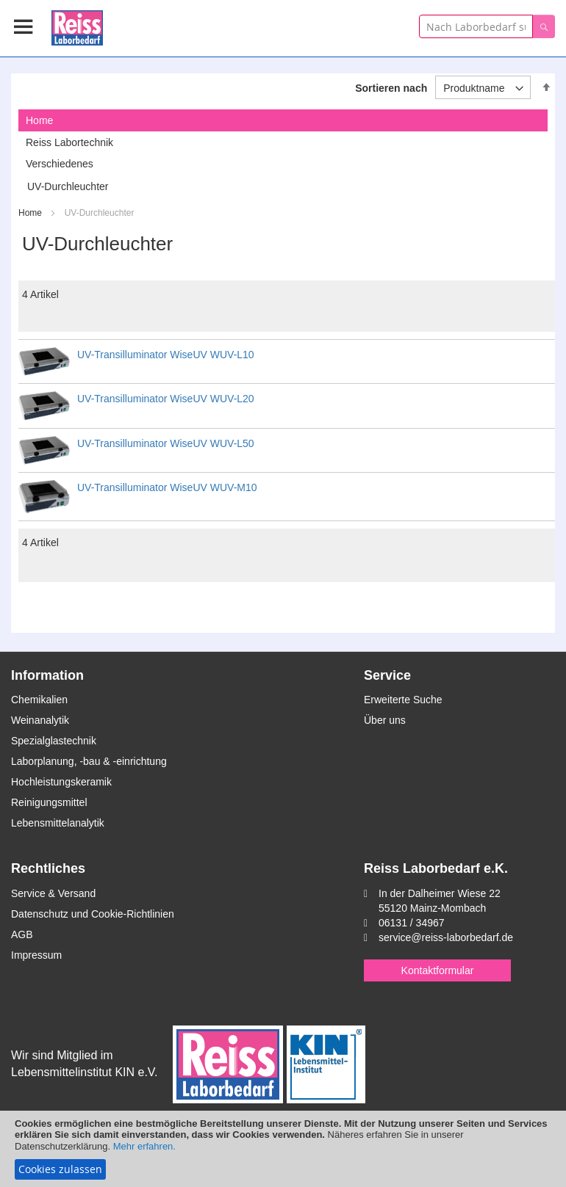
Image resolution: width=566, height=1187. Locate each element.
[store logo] (77, 25)
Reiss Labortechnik (69, 142)
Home (31, 213)
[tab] (283, 120)
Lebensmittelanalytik (57, 823)
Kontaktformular (437, 970)
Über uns (385, 720)
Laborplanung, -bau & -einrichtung (89, 761)
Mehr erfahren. (144, 1146)
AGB (22, 934)
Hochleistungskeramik (61, 782)
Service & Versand (53, 893)
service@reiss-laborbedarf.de (446, 937)
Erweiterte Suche (403, 699)
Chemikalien (39, 699)
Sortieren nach (391, 88)
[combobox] (476, 26)
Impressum (36, 955)
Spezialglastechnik (53, 741)
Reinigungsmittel (49, 802)
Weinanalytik (40, 720)
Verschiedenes (59, 164)
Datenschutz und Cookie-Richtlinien (92, 914)
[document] (283, 1149)
